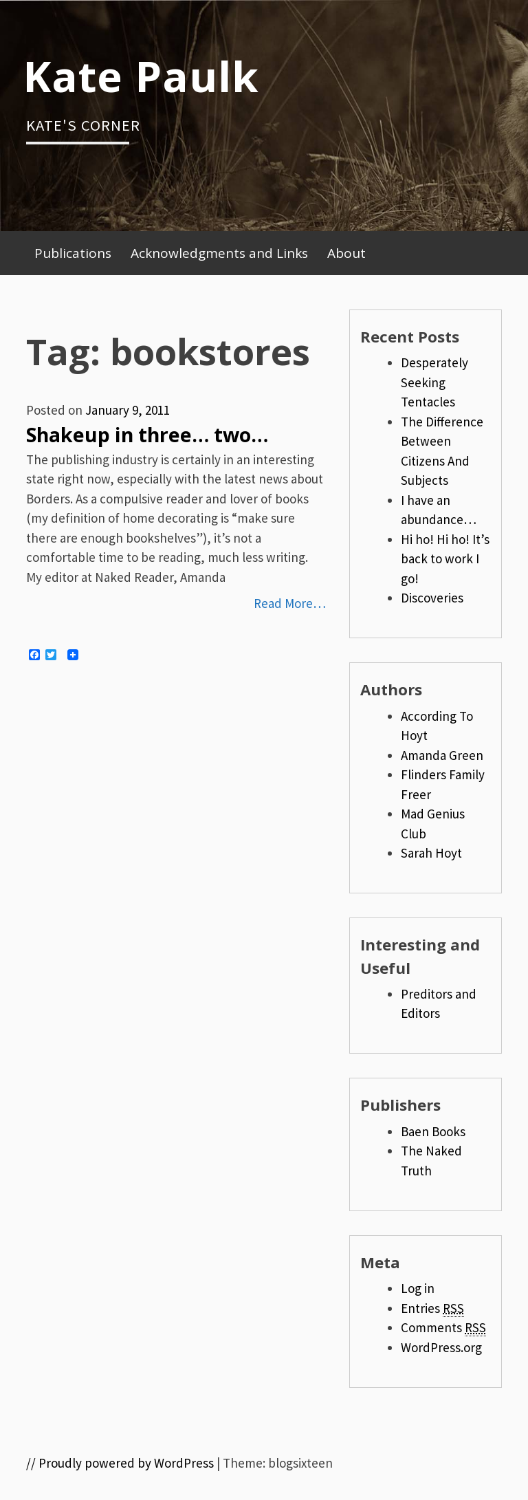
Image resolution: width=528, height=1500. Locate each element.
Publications (72, 253)
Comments (443, 1327)
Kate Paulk (141, 76)
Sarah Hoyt (431, 853)
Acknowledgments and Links (219, 253)
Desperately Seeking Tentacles (434, 382)
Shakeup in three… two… (147, 435)
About (346, 253)
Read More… (290, 603)
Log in (417, 1288)
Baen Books (433, 1131)
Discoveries (432, 597)
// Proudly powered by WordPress (120, 1463)
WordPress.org (441, 1347)
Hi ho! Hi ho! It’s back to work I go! (445, 559)
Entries (432, 1308)
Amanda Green (442, 755)
